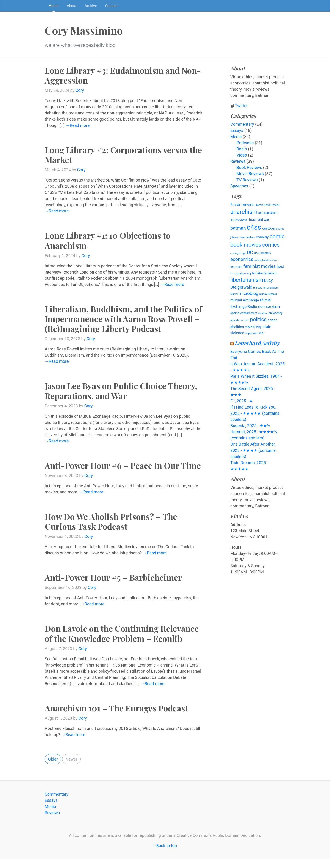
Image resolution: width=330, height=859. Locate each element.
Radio (241, 148)
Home (53, 6)
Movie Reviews (250, 173)
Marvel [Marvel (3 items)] (234, 294)
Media (236, 136)
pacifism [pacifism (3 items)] (263, 313)
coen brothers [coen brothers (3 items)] (247, 237)
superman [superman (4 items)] (251, 333)
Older (53, 759)
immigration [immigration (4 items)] (238, 273)
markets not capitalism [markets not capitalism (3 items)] (265, 287)
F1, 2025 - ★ (241, 400)
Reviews (237, 161)
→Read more (78, 125)
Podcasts (245, 142)
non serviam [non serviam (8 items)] (269, 306)
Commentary (242, 124)
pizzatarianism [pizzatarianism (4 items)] (239, 320)
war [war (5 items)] (261, 333)
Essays (236, 130)
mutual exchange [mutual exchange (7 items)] (244, 300)
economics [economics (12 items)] (241, 259)
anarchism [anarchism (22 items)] (243, 212)
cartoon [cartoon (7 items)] (268, 228)
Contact (111, 6)
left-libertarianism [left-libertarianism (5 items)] (264, 273)
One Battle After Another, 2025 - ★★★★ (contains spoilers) (253, 450)
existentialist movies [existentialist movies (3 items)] (265, 260)
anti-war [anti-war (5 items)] (263, 220)
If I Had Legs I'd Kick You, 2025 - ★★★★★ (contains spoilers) (254, 413)
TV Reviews (247, 179)
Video (241, 155)
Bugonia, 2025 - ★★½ (250, 425)
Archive (91, 6)
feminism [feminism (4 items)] (236, 266)
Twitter (241, 105)
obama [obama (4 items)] (234, 313)
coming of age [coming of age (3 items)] (238, 253)
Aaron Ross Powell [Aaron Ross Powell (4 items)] (267, 205)
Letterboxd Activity (257, 343)
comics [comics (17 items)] (271, 244)
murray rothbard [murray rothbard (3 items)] (268, 294)
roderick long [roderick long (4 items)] (253, 327)
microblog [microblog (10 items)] (248, 293)
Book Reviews (249, 167)
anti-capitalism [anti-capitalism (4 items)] (268, 212)
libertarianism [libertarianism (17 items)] (246, 280)
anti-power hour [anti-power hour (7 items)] (243, 219)
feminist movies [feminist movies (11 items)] (259, 266)
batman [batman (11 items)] (238, 228)
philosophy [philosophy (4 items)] (276, 313)
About (71, 6)
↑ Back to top (165, 845)
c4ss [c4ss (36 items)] (254, 227)
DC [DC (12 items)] (250, 252)
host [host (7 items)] (280, 266)
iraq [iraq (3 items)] (249, 273)
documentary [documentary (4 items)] (262, 253)
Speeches (239, 186)
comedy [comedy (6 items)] (262, 237)
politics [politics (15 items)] (258, 319)
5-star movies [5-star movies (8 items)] (242, 204)
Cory (80, 90)
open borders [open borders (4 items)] (248, 313)
